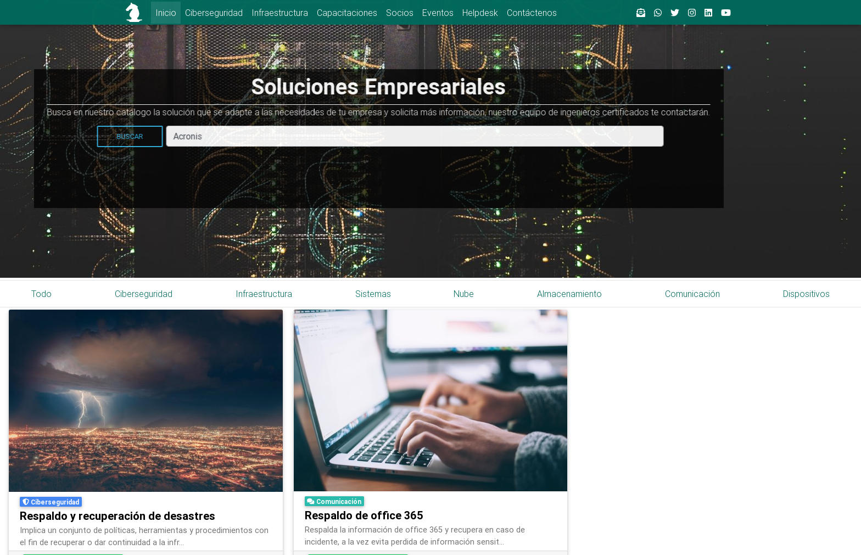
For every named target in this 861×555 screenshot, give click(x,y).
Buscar (56, 136)
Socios (399, 12)
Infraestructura (279, 12)
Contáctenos (532, 12)
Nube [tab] (464, 293)
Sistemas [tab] (373, 293)
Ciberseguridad (214, 12)
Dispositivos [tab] (806, 293)
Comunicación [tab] (692, 293)
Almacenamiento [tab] (569, 293)
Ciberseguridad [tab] (143, 293)
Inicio (165, 12)
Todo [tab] (41, 293)
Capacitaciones (347, 12)
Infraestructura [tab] (264, 293)
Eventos (438, 12)
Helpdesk (480, 12)
